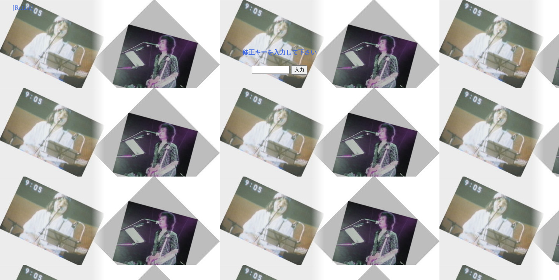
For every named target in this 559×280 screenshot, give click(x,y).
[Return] (22, 7)
